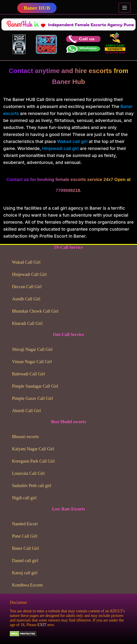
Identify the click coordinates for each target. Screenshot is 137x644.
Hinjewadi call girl (60, 148)
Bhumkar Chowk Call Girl (35, 311)
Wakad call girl (72, 141)
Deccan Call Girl (27, 286)
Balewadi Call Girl (28, 373)
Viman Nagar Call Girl (32, 361)
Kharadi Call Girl (27, 323)
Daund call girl (25, 560)
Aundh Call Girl (26, 298)
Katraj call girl (25, 572)
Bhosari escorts (25, 436)
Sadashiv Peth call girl (31, 485)
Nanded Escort (25, 523)
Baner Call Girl (25, 548)
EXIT (41, 625)
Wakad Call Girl (26, 262)
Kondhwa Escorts (27, 585)
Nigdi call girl (24, 497)
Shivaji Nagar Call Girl (32, 349)
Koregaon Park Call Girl (33, 461)
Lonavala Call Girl (28, 473)
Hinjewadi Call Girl (29, 274)
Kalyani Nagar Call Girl (33, 448)
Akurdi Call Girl (26, 410)
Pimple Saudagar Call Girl (35, 386)
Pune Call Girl (24, 536)
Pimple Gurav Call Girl (32, 398)
